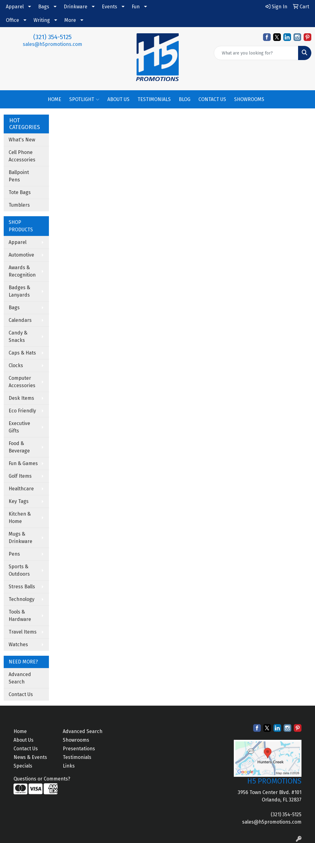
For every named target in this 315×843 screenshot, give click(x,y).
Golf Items (20, 476)
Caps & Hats (22, 353)
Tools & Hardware (20, 615)
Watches (18, 644)
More (70, 20)
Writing (42, 20)
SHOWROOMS (249, 99)
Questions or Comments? (42, 779)
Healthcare (21, 489)
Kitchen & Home (20, 517)
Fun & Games (23, 463)
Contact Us (21, 694)
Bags (43, 7)
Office (12, 20)
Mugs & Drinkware (20, 537)
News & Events (30, 757)
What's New (22, 140)
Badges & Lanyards (19, 291)
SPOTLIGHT (84, 99)
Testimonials (77, 757)
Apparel (15, 7)
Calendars (20, 320)
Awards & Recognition (22, 271)
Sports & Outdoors (19, 570)
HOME (54, 99)
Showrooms (76, 740)
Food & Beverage (19, 447)
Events (109, 7)
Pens (14, 554)
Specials (23, 766)
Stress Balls (22, 587)
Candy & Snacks (18, 336)
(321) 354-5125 (52, 37)
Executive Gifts (19, 427)
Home (20, 731)
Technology (21, 599)
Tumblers (19, 205)
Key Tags (19, 501)
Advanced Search (20, 678)
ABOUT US (118, 99)
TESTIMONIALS (154, 99)
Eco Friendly (22, 411)
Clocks (16, 365)
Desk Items (21, 398)
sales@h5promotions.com (52, 44)
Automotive (21, 255)
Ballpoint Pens (19, 176)
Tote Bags (20, 192)
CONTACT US (212, 99)
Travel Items (23, 632)
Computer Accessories (22, 381)
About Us (24, 740)
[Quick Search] (256, 53)
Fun (136, 7)
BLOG (184, 99)
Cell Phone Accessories (22, 156)
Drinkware (75, 7)
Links (69, 766)
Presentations (79, 749)
